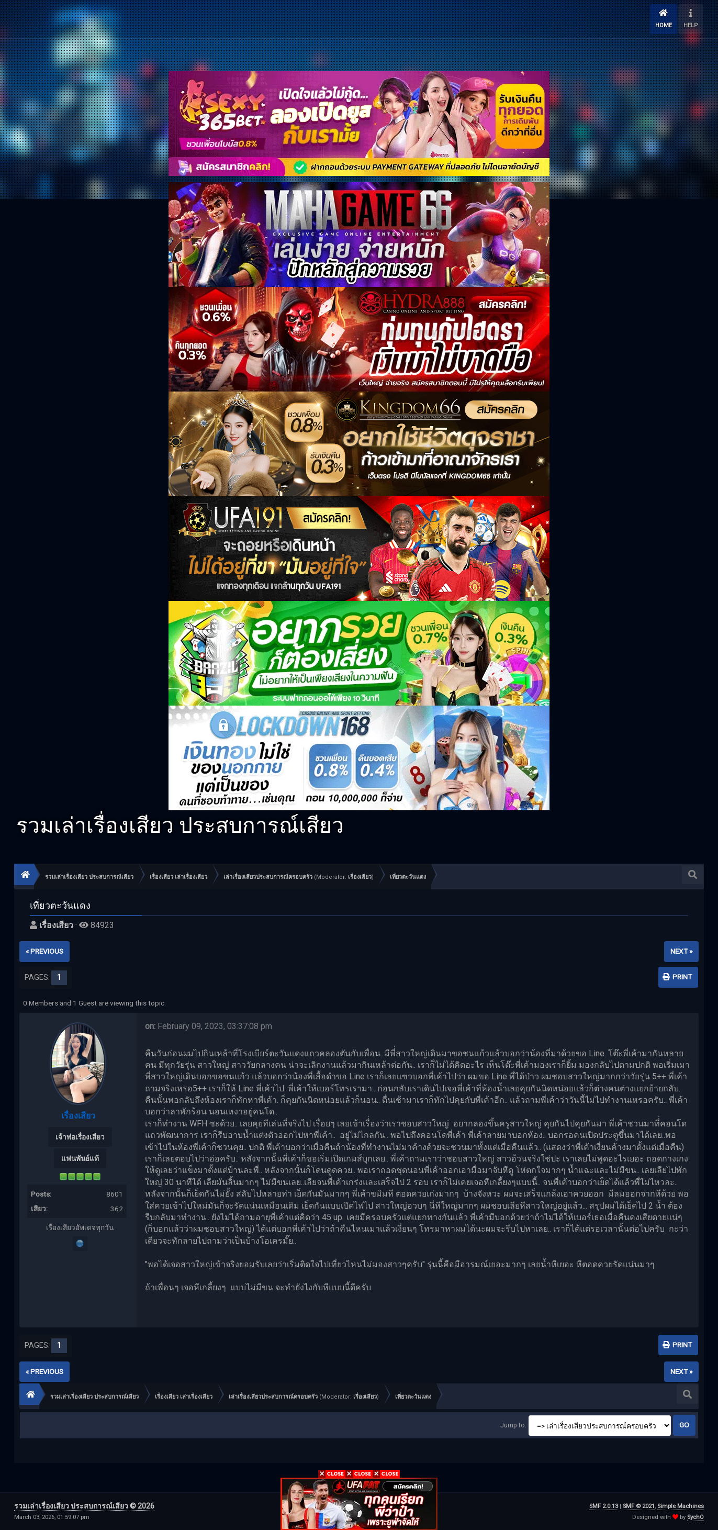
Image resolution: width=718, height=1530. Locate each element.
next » (681, 951)
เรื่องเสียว (360, 877)
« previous (44, 951)
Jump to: (513, 1425)
